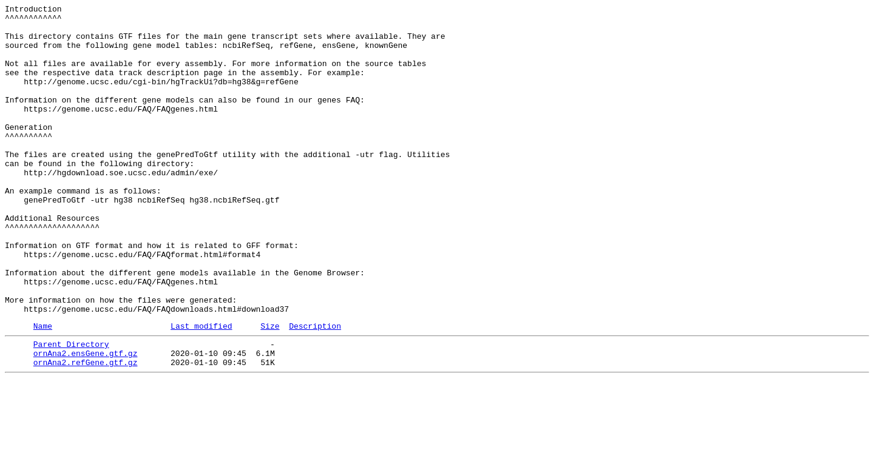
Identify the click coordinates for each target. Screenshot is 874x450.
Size (269, 389)
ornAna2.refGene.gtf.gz (85, 431)
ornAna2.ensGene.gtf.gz (85, 420)
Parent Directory (71, 409)
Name (42, 389)
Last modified (201, 389)
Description (315, 389)
